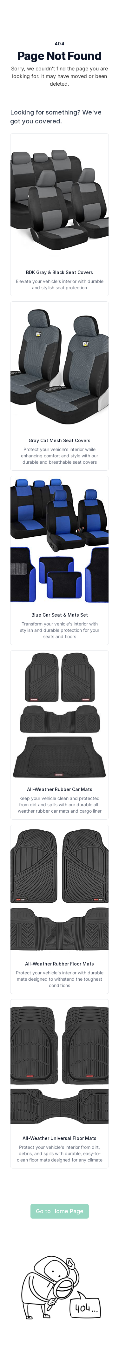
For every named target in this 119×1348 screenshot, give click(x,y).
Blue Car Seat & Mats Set (59, 615)
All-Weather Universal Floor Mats (59, 1138)
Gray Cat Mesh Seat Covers (59, 440)
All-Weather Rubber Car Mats (59, 789)
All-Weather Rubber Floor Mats (59, 963)
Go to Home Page (59, 1211)
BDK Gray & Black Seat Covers (59, 272)
